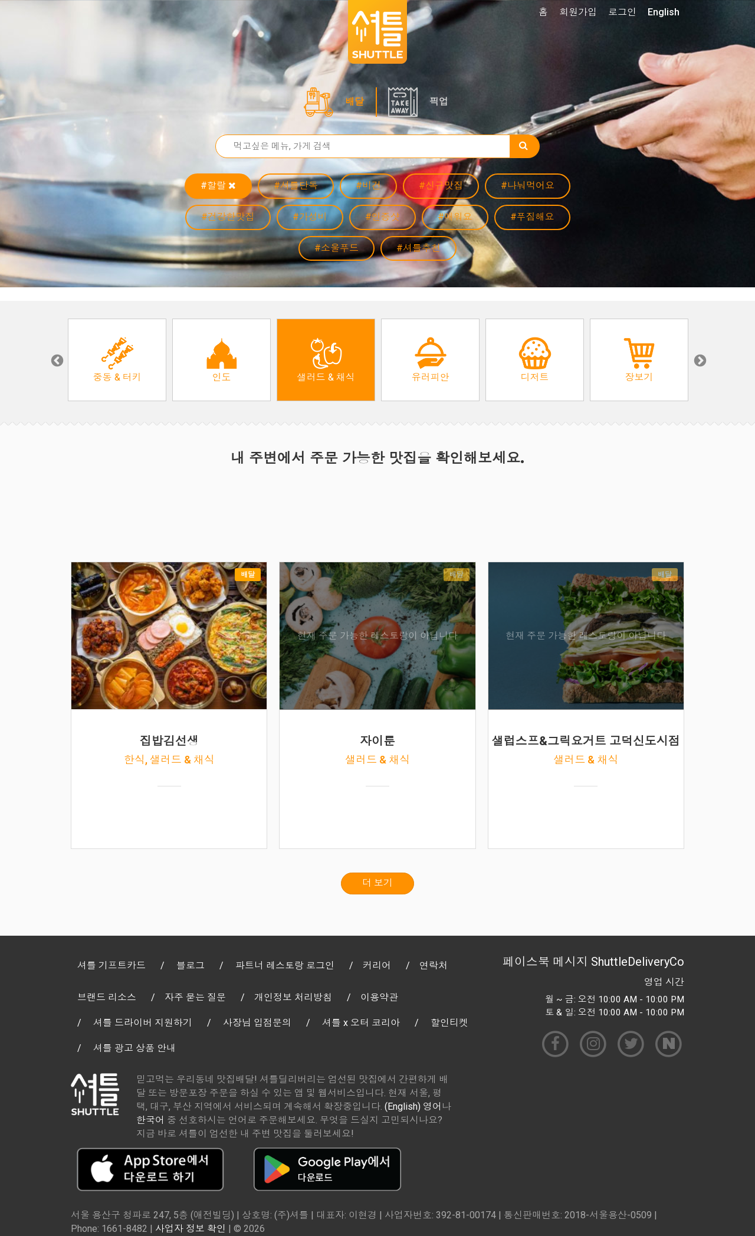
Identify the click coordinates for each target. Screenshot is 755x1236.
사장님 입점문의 (257, 1022)
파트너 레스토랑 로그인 (284, 965)
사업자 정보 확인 (190, 1228)
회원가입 (578, 12)
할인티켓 (449, 1022)
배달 (354, 101)
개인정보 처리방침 (293, 997)
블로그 (190, 965)
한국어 (150, 1120)
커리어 (377, 965)
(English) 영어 (413, 1106)
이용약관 (379, 997)
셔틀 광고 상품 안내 (134, 1048)
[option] (117, 360)
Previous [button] (56, 360)
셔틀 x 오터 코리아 (361, 1022)
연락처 (433, 965)
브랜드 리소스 (106, 997)
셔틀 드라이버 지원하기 (142, 1022)
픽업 (438, 101)
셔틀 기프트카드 (111, 965)
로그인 (622, 12)
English (664, 12)
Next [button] (699, 360)
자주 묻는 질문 (195, 997)
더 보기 (377, 883)
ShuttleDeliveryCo (637, 962)
